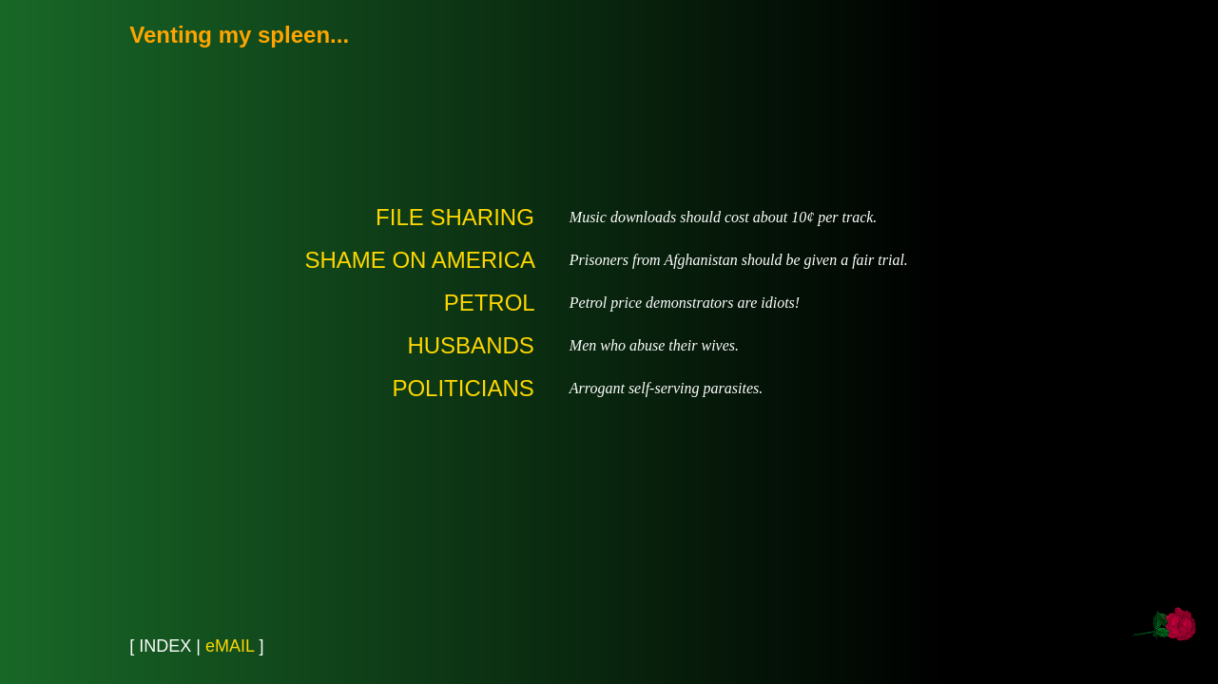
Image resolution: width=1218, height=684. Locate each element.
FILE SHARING (455, 217)
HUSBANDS (470, 345)
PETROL (489, 302)
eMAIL (229, 646)
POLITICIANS (462, 388)
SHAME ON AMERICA (418, 260)
